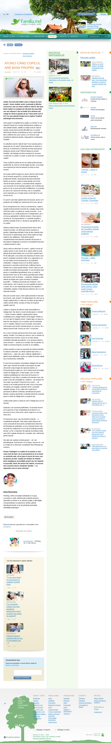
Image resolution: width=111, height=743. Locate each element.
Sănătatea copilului (39, 714)
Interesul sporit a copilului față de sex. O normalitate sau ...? (99, 403)
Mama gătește (98, 698)
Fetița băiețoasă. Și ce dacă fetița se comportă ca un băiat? (99, 448)
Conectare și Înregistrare (23, 14)
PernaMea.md (95, 135)
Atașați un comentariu (22, 678)
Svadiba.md (98, 712)
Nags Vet (94, 126)
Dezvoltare (36, 716)
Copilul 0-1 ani (37, 705)
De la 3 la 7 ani (38, 709)
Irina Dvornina (27, 56)
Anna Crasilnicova (97, 62)
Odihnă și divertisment (67, 710)
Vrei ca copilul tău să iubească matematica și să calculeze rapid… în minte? (61, 80)
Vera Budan (10, 575)
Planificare (36, 698)
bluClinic (93, 107)
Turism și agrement (54, 712)
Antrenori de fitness (85, 703)
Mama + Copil (9, 36)
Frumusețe (51, 703)
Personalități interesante (52, 719)
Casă (50, 698)
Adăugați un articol (87, 14)
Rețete (63, 36)
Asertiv (93, 116)
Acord (20, 698)
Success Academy (97, 97)
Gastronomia (52, 722)
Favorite (103, 14)
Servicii (74, 36)
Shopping (67, 714)
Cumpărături (37, 718)
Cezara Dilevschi (98, 311)
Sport (50, 707)
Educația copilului (28, 53)
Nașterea (36, 703)
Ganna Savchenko (99, 325)
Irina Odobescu (85, 224)
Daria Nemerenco (99, 352)
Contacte (21, 707)
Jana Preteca (96, 385)
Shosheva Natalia (97, 411)
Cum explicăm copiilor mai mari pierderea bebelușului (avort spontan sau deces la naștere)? (99, 434)
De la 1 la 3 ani (38, 707)
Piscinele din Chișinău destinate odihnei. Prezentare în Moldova (94, 26)
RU (4, 14)
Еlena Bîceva (96, 76)
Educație (66, 701)
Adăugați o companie (43, 730)
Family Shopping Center (55, 103)
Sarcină (35, 701)
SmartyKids (52, 75)
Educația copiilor (87, 57)
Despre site (21, 701)
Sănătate (51, 701)
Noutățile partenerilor (56, 54)
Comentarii (38, 72)
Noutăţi (20, 703)
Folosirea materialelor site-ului (42, 738)
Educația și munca (54, 705)
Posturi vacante (23, 705)
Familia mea (24, 36)
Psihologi (89, 304)
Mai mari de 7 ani (38, 712)
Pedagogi (82, 701)
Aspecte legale (53, 709)
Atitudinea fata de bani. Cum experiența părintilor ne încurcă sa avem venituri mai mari (99, 82)
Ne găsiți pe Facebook (13, 737)
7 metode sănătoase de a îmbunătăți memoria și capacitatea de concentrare (99, 390)
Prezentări (39, 36)
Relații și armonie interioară (54, 715)
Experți (52, 36)
